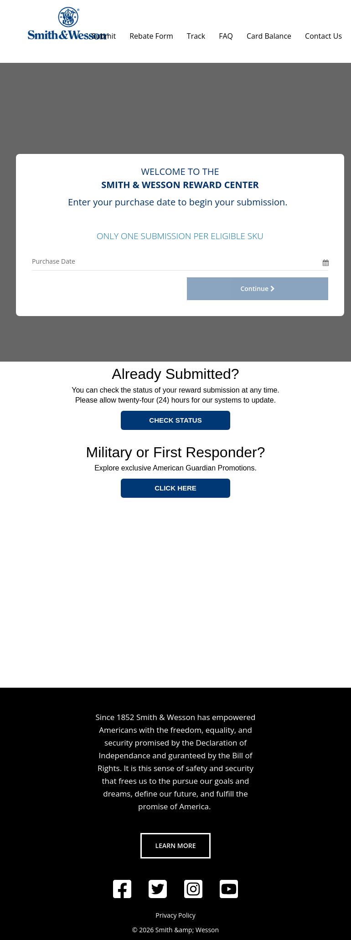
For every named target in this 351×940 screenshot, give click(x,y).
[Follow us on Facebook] (122, 889)
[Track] (196, 34)
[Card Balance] (269, 34)
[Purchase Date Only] (177, 261)
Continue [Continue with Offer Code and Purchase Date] (257, 288)
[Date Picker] (325, 261)
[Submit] (104, 34)
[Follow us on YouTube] (229, 889)
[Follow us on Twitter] (158, 889)
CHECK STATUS (175, 420)
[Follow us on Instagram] (193, 889)
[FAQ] (226, 34)
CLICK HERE (175, 488)
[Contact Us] (323, 34)
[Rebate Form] (151, 34)
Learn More (175, 845)
